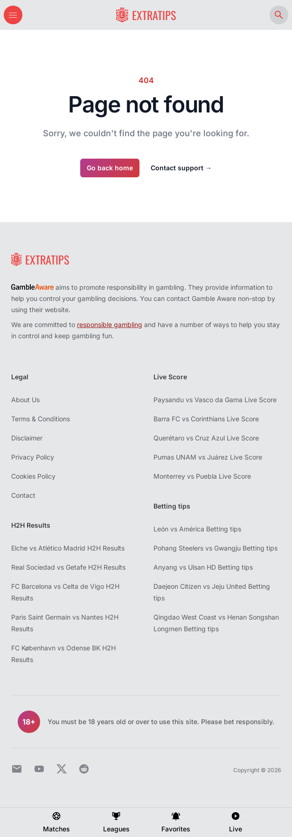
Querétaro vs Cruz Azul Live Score (206, 438)
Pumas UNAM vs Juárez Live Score (207, 457)
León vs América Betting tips (197, 529)
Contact (23, 495)
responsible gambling (109, 324)
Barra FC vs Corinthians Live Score (206, 419)
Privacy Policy (32, 457)
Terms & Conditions (40, 419)
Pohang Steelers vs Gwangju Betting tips (215, 548)
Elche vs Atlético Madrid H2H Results (68, 548)
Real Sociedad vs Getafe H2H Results (68, 567)
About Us (25, 400)
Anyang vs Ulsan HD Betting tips (203, 567)
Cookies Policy (33, 476)
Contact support (181, 168)
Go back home (110, 168)
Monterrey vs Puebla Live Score (202, 476)
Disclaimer (26, 438)
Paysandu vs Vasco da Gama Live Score (215, 400)
